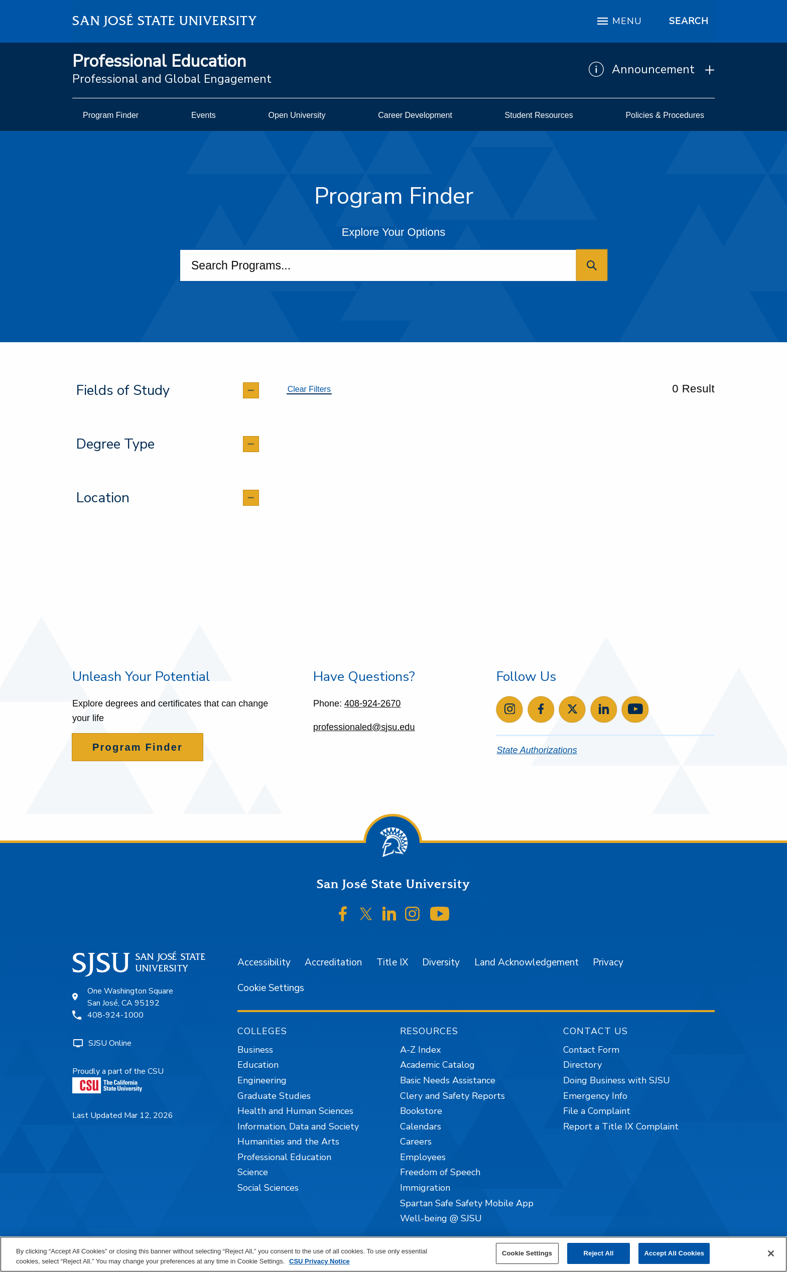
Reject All (599, 1253)
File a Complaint (596, 1111)
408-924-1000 (115, 1015)
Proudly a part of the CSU (118, 1079)
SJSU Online (110, 1043)
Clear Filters (309, 389)
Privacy (608, 962)
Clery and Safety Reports (452, 1096)
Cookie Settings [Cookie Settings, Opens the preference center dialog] (527, 1253)
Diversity (441, 962)
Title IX (392, 962)
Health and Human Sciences (295, 1111)
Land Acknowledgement (526, 962)
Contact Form (591, 1050)
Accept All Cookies (674, 1253)
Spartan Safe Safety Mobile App (467, 1203)
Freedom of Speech (440, 1172)
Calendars (420, 1126)
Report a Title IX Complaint (621, 1126)
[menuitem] (110, 115)
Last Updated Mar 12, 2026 (122, 1115)
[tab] (167, 390)
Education (258, 1065)
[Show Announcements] (652, 70)
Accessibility (264, 962)
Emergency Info (595, 1096)
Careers (416, 1142)
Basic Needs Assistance (447, 1080)
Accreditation (333, 962)
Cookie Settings (270, 988)
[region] (393, 1254)
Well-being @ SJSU (441, 1218)
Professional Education (159, 61)
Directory (582, 1065)
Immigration (425, 1188)
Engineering (262, 1080)
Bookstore (421, 1111)
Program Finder (137, 747)
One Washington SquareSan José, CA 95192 (130, 997)
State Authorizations (536, 750)
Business (255, 1050)
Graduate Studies (274, 1096)
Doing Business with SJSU (616, 1080)
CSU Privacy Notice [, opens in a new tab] (319, 1261)
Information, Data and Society (298, 1126)
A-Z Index (420, 1050)
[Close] (771, 1253)
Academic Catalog (437, 1065)
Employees (423, 1157)
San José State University (164, 21)
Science (252, 1172)
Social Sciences (268, 1188)
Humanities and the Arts (288, 1142)
